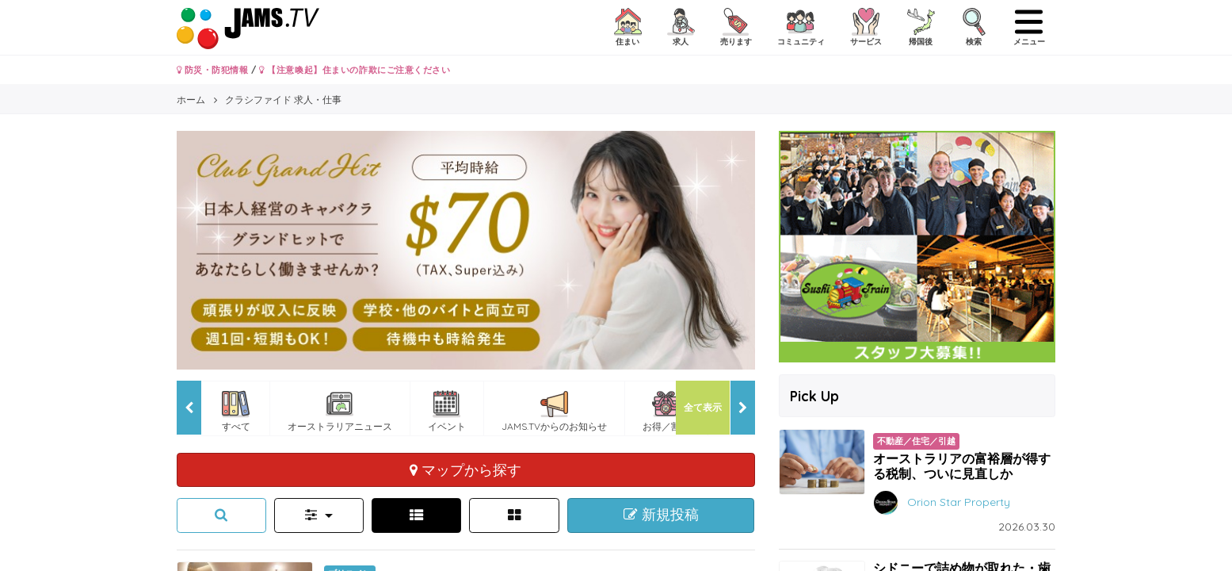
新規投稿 (661, 515)
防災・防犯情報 (213, 69)
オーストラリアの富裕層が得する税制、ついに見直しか (962, 465)
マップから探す (465, 469)
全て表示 (703, 407)
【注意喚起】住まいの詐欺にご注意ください (354, 69)
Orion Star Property (958, 501)
